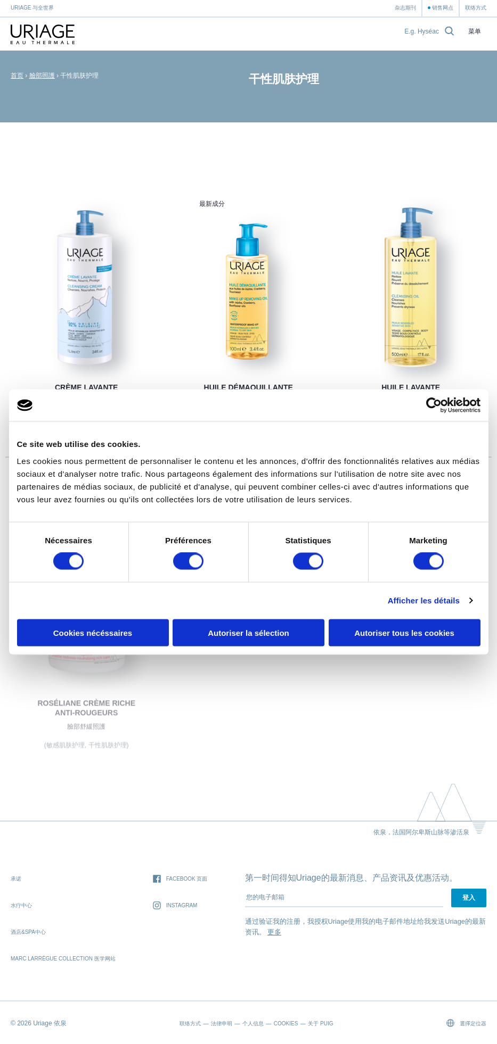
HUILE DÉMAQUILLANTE (248, 387)
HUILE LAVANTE (410, 387)
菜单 (474, 31)
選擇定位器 (466, 1023)
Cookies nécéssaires (92, 632)
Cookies (286, 1023)
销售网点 (442, 8)
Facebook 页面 (180, 879)
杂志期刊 (405, 8)
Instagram (175, 905)
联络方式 (475, 8)
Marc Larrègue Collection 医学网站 (63, 959)
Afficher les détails (424, 600)
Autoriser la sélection (248, 632)
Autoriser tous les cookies (404, 632)
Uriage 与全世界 (32, 8)
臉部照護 (42, 75)
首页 (17, 75)
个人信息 (253, 1023)
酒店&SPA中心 (28, 932)
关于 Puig (320, 1023)
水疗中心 (21, 905)
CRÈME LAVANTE (86, 387)
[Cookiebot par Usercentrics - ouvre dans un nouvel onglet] (433, 405)
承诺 (16, 879)
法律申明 (221, 1023)
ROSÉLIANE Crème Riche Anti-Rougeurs (86, 710)
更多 (274, 932)
